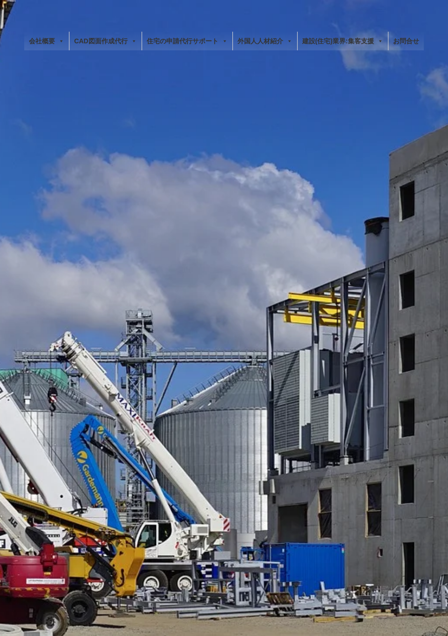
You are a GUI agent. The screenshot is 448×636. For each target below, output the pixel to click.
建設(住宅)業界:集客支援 (342, 41)
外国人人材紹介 (265, 41)
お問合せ (406, 41)
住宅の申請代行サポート (187, 41)
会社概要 (46, 41)
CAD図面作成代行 (105, 41)
